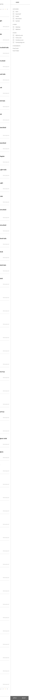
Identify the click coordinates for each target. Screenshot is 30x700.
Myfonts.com (19, 35)
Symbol (18, 21)
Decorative (19, 18)
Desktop (18, 27)
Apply (15, 698)
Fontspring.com (20, 42)
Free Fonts (16, 48)
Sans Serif (18, 14)
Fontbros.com (19, 40)
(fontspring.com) (6, 26)
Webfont (18, 29)
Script (17, 16)
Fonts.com (18, 37)
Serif (17, 11)
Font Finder (16, 51)
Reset (24, 698)
